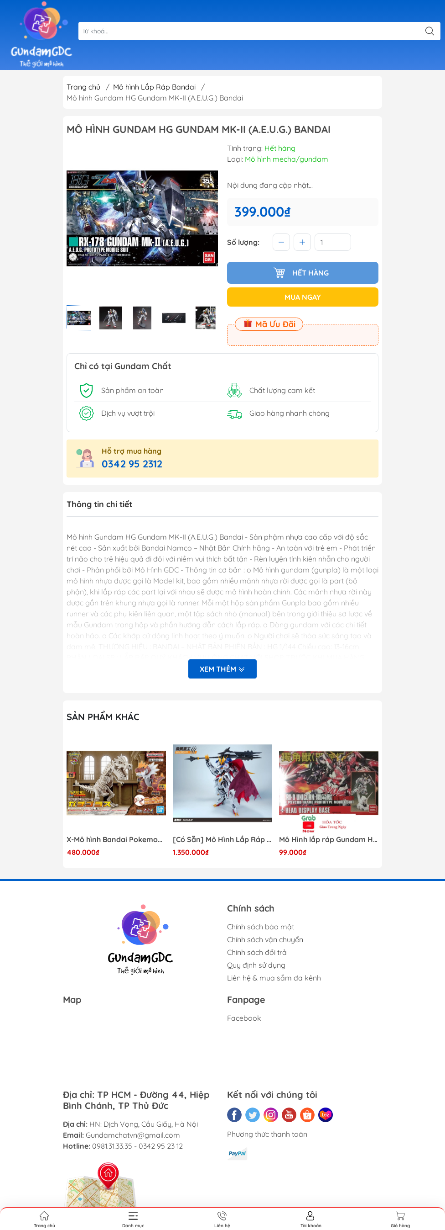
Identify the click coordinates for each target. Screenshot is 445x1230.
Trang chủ (83, 86)
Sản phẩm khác (103, 716)
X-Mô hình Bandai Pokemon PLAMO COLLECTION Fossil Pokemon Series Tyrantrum (116, 839)
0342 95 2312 (132, 463)
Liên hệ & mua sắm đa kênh (274, 977)
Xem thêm (222, 668)
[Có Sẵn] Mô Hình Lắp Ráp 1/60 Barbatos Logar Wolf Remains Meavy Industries (222, 839)
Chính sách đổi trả (257, 952)
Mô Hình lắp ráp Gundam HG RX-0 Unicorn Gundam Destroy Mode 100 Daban (328, 839)
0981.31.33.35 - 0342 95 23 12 (137, 1145)
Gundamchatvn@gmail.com (133, 1135)
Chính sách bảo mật (260, 926)
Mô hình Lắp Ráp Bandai (154, 86)
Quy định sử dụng (256, 965)
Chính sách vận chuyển (265, 939)
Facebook (244, 1018)
